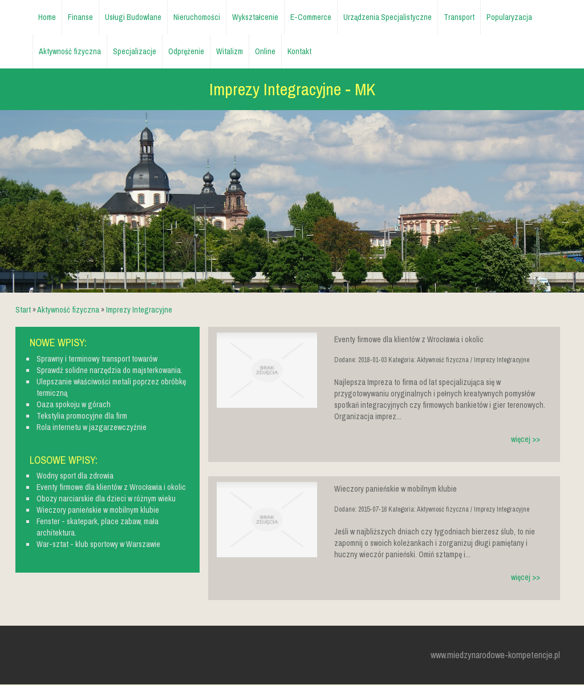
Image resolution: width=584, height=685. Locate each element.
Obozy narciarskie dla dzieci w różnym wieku (106, 498)
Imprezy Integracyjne (139, 310)
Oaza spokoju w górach (73, 404)
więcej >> (525, 439)
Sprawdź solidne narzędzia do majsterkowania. (109, 370)
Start (23, 310)
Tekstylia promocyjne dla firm (81, 416)
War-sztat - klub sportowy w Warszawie (98, 544)
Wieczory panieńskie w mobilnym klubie (97, 510)
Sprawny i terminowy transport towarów (96, 359)
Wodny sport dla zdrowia (74, 476)
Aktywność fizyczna (68, 310)
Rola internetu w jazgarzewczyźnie (91, 427)
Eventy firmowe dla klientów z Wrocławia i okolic (111, 487)
